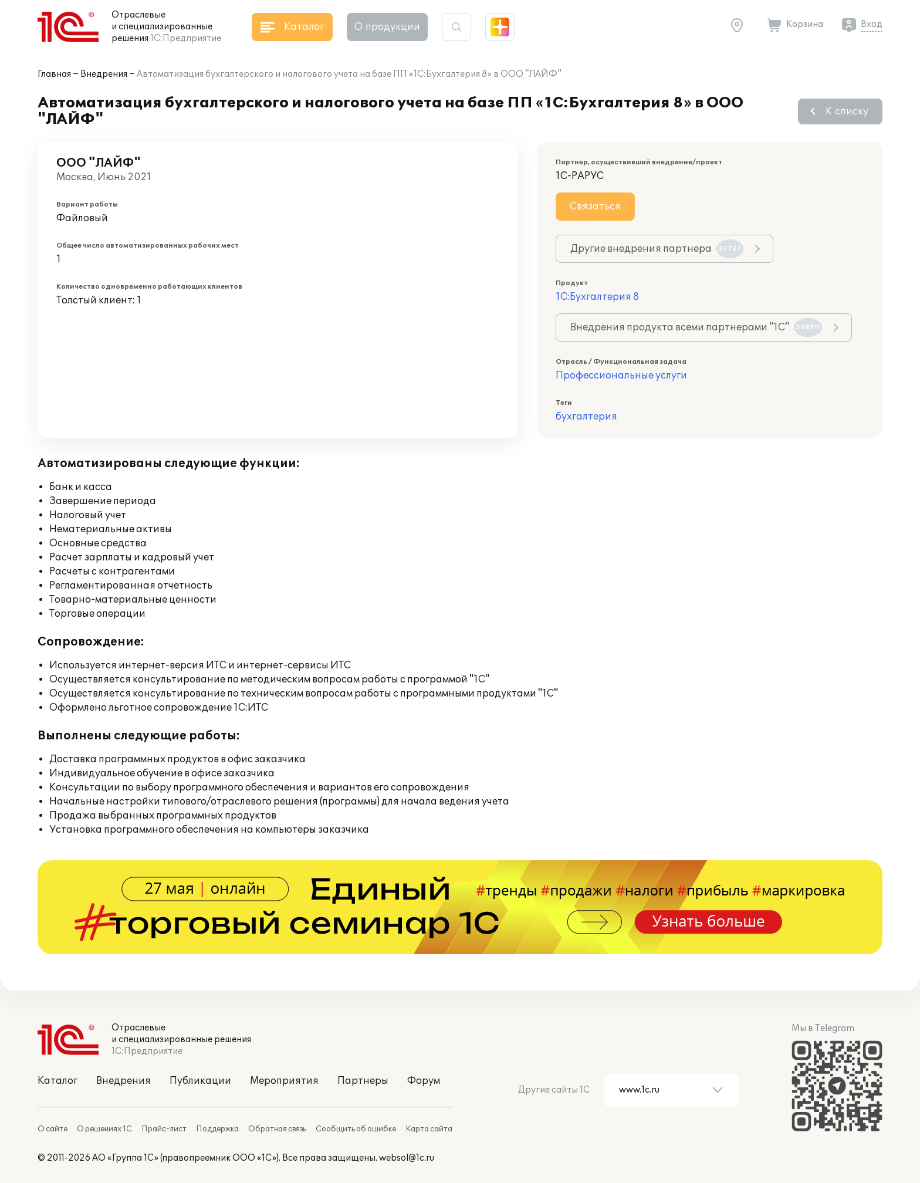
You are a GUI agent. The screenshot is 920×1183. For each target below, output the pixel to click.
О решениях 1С (104, 1129)
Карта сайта (428, 1129)
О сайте (52, 1129)
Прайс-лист (164, 1129)
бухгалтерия (586, 416)
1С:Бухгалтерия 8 (597, 297)
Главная (54, 74)
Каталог (57, 1081)
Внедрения (103, 74)
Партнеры (362, 1081)
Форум (423, 1081)
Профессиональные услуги (621, 375)
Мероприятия (284, 1081)
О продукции (387, 27)
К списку (847, 111)
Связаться (595, 206)
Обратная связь (277, 1129)
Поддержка (217, 1129)
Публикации (200, 1081)
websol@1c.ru (406, 1158)
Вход (871, 24)
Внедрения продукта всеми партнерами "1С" (696, 327)
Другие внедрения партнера (656, 248)
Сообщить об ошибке (356, 1129)
